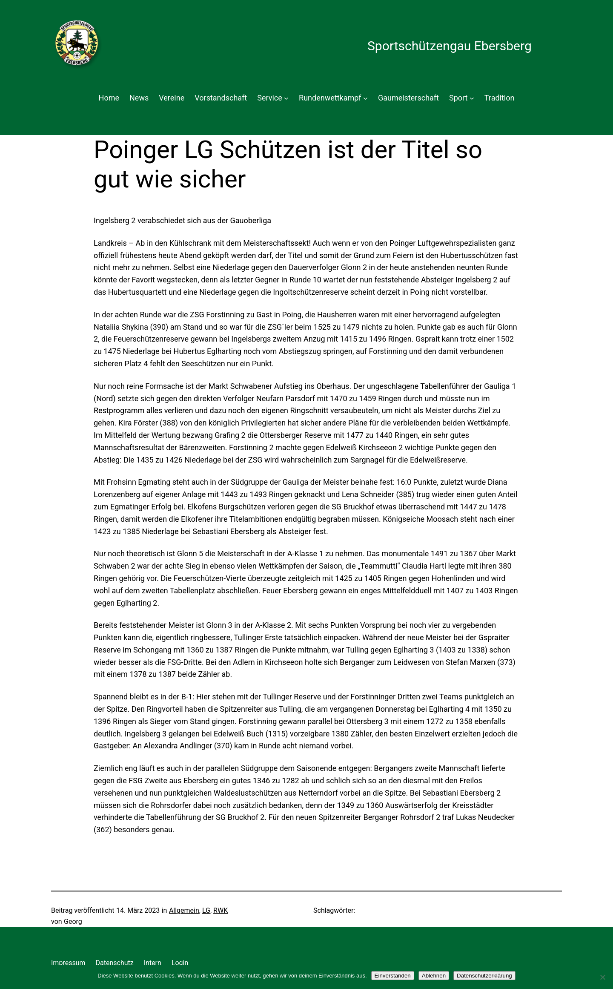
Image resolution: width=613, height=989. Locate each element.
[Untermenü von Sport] (472, 98)
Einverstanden (393, 975)
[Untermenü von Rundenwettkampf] (365, 98)
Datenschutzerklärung (484, 975)
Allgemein (184, 910)
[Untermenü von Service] (286, 98)
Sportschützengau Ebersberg (449, 45)
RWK (220, 910)
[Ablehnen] (602, 977)
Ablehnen (434, 975)
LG (206, 910)
